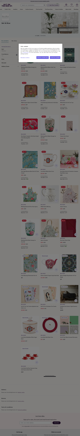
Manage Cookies (25, 57)
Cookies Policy (25, 52)
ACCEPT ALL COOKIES (55, 57)
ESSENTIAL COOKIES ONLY (42, 57)
